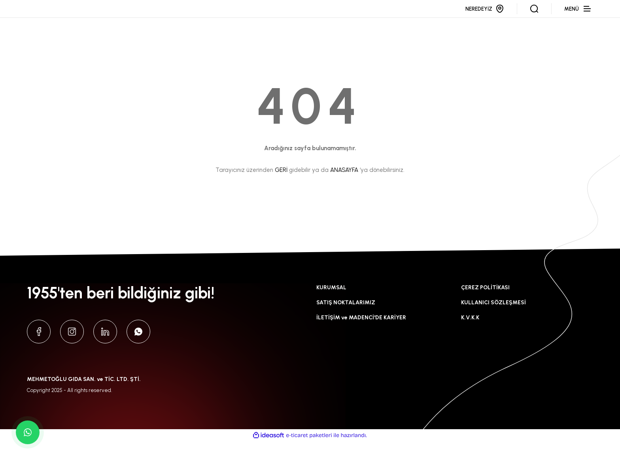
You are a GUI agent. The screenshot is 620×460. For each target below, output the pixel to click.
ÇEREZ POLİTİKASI (485, 306)
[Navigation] (578, 18)
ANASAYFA (344, 188)
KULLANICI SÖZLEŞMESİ (493, 321)
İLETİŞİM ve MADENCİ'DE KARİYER (361, 336)
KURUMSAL (331, 306)
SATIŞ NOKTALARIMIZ (345, 321)
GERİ (281, 188)
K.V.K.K (470, 336)
